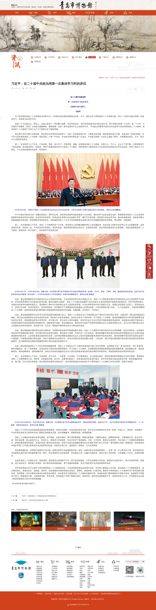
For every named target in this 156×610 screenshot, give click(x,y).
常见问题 (39, 581)
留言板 (38, 583)
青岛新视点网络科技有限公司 (110, 593)
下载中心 (54, 574)
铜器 (89, 574)
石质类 (90, 577)
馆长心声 (39, 566)
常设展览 (70, 566)
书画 (81, 568)
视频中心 (54, 579)
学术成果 (116, 570)
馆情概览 (39, 568)
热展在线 (70, 570)
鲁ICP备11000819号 (97, 599)
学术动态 (116, 566)
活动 (109, 13)
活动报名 (101, 570)
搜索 (149, 249)
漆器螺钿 (82, 577)
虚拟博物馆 (70, 577)
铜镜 (81, 572)
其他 (81, 587)
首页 (17, 13)
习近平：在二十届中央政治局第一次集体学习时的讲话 (127, 77)
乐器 (89, 581)
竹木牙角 (90, 572)
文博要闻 (54, 566)
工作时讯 (54, 568)
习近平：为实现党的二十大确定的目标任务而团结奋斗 (34, 496)
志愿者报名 (101, 572)
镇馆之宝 (82, 566)
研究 (128, 13)
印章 (81, 579)
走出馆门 (70, 574)
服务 (33, 13)
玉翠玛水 (90, 568)
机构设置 (39, 577)
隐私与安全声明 (59, 593)
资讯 (52, 13)
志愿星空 (101, 568)
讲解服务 (149, 256)
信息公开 (54, 570)
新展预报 (70, 568)
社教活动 (101, 566)
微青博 (149, 277)
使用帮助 (40, 593)
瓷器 (81, 570)
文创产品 (39, 572)
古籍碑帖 (82, 574)
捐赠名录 (54, 577)
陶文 (89, 587)
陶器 (89, 583)
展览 (71, 13)
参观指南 (39, 579)
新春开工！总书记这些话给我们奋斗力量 (29, 500)
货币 (89, 570)
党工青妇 (54, 572)
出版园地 (116, 568)
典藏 (90, 13)
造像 (81, 585)
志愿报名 (149, 263)
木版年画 (82, 581)
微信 (149, 270)
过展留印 (70, 572)
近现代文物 (91, 585)
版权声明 (48, 593)
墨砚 (89, 579)
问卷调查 (39, 574)
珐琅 (81, 583)
